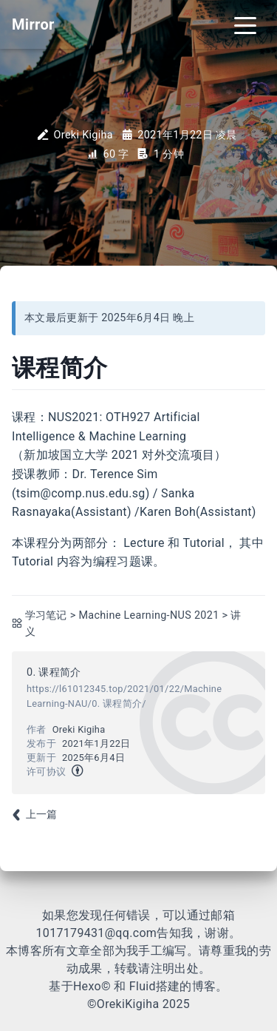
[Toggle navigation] (245, 24)
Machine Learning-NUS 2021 (148, 615)
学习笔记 (46, 615)
